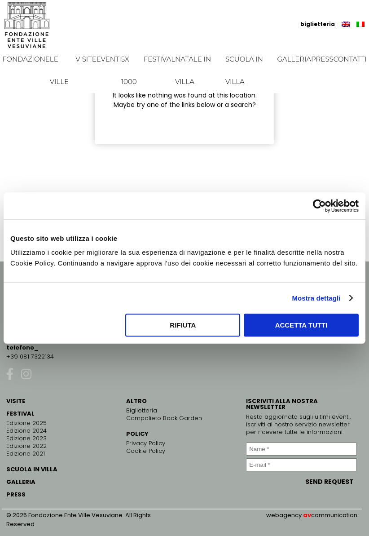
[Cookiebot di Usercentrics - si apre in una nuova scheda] (319, 206)
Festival (159, 59)
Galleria (294, 59)
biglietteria (317, 24)
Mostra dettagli (316, 298)
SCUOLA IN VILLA (31, 469)
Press (322, 59)
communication (334, 515)
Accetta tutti (301, 325)
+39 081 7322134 (30, 356)
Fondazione (26, 59)
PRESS (16, 494)
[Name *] (301, 449)
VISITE (15, 401)
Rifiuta (183, 325)
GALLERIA (20, 482)
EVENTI (109, 59)
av (307, 515)
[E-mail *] (301, 464)
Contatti (350, 59)
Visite (86, 59)
